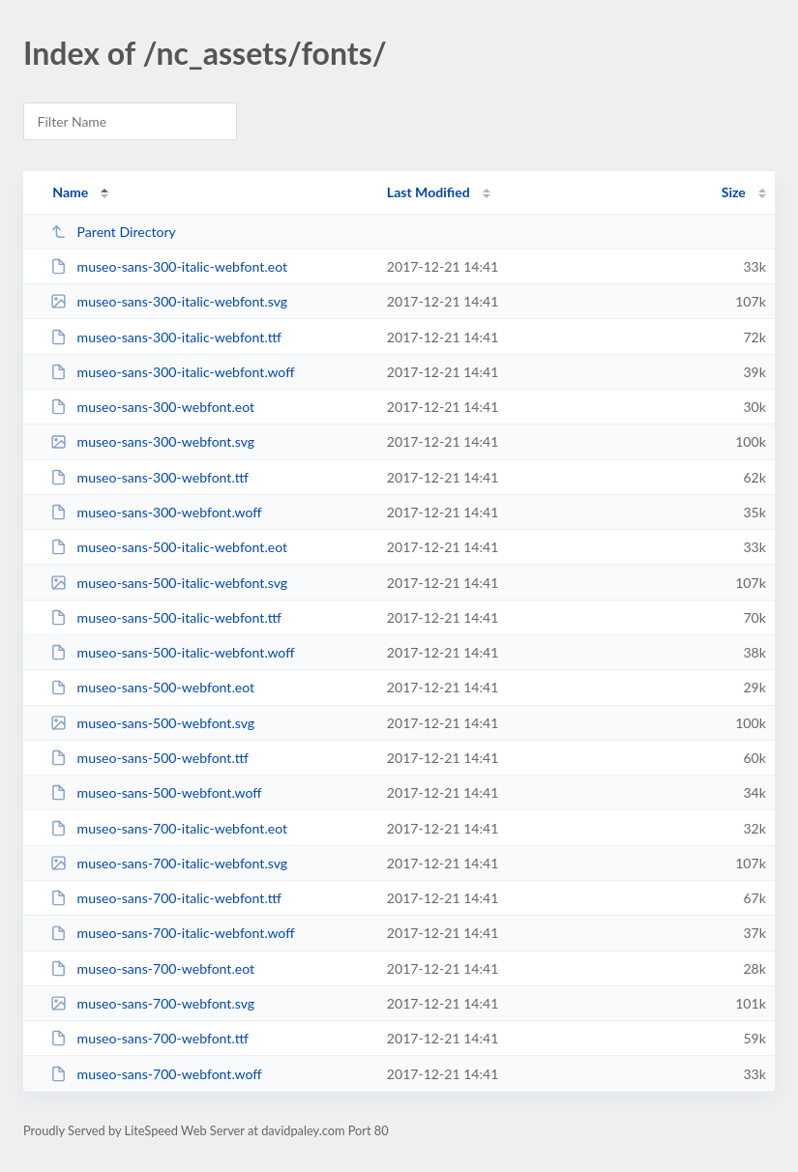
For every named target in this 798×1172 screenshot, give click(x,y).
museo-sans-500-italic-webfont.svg (168, 582)
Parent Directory (113, 231)
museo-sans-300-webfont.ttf (149, 477)
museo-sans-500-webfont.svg (152, 723)
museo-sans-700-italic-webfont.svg (168, 863)
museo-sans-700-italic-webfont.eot (168, 828)
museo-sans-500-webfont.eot (152, 687)
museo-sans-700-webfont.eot (152, 968)
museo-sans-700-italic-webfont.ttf (165, 898)
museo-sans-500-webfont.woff (155, 792)
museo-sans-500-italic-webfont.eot (168, 547)
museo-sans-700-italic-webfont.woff (172, 932)
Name (70, 192)
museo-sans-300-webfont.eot (152, 406)
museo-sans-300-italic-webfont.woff (172, 372)
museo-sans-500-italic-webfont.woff (172, 652)
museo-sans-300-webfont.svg (152, 441)
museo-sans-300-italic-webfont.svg (168, 301)
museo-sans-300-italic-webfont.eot (168, 266)
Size (734, 192)
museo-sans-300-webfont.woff (155, 512)
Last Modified (428, 192)
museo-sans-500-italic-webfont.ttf (165, 617)
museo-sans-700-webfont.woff (155, 1074)
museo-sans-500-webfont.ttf (149, 757)
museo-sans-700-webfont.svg (152, 1003)
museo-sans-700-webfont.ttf (149, 1038)
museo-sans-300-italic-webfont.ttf (165, 337)
